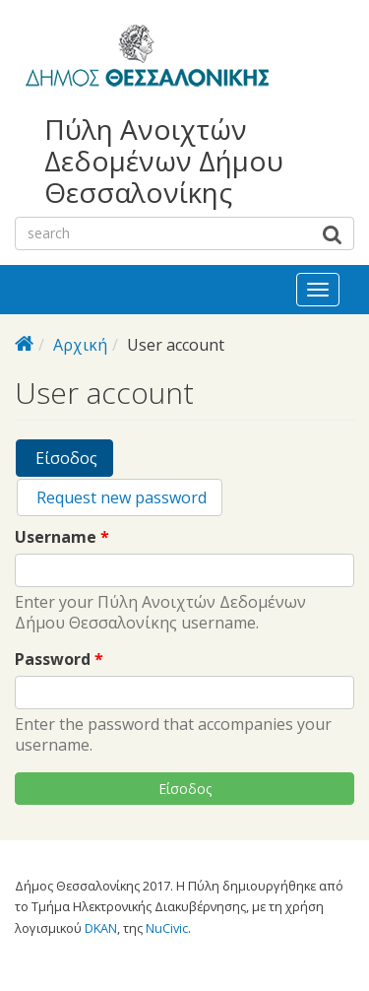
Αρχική (80, 345)
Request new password (119, 497)
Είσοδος (72, 461)
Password (59, 659)
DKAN (101, 928)
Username (62, 537)
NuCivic (167, 928)
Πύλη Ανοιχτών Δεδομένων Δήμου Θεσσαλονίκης (163, 161)
